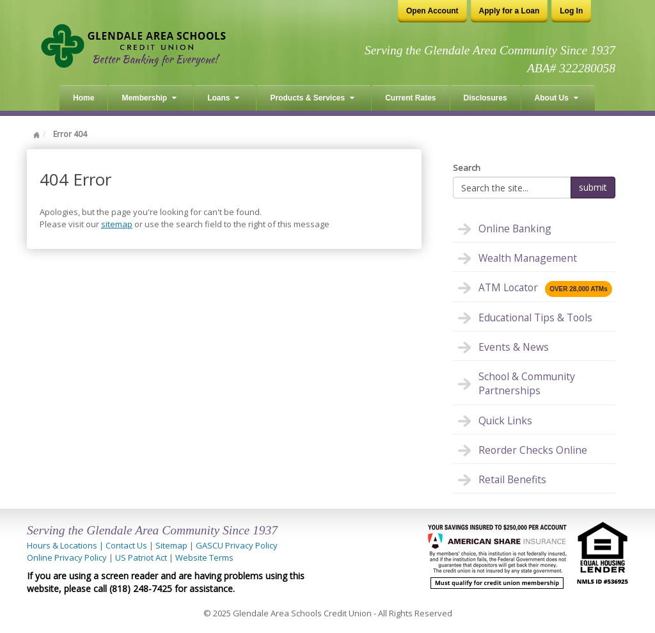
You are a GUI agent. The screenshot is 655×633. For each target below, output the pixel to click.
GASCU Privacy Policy (237, 545)
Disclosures (485, 97)
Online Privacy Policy (67, 557)
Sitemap (171, 545)
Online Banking (514, 228)
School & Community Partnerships (526, 383)
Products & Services (312, 97)
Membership (149, 97)
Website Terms (204, 557)
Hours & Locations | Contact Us (87, 545)
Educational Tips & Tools (535, 317)
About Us (556, 97)
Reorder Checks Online (532, 450)
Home (83, 97)
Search (466, 167)
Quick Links (505, 420)
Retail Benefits (512, 479)
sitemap (116, 224)
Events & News (513, 347)
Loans (223, 97)
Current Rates (410, 97)
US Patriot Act (141, 557)
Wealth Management (527, 258)
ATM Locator (545, 288)
